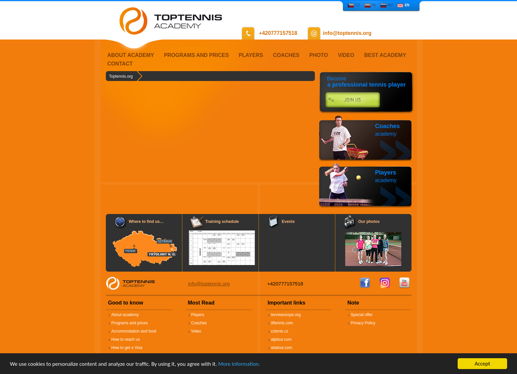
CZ (357, 5)
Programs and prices (129, 323)
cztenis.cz (280, 331)
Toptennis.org (121, 76)
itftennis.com (282, 323)
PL (374, 5)
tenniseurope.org (286, 314)
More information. (239, 364)
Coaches (387, 126)
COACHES (286, 55)
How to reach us (125, 339)
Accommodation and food (133, 331)
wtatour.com (281, 347)
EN (407, 5)
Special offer (362, 314)
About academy (125, 314)
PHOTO (318, 55)
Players (385, 172)
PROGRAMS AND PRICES (196, 55)
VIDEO (346, 55)
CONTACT (120, 64)
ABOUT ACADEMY (130, 55)
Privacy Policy (363, 323)
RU (390, 5)
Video (196, 331)
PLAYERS (251, 55)
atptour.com (281, 339)
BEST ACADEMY (385, 55)
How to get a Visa (126, 347)
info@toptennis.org (209, 283)
